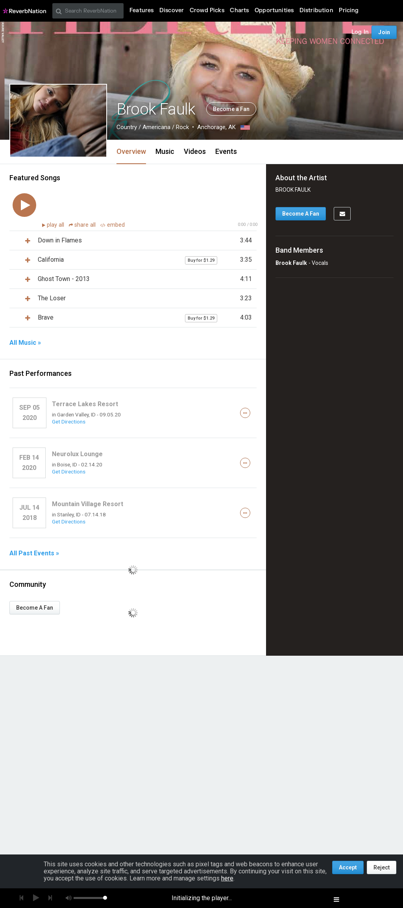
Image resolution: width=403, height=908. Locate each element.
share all (83, 225)
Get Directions (68, 421)
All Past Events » (34, 553)
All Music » (25, 342)
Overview (131, 151)
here (227, 878)
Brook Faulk (291, 263)
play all (56, 225)
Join (384, 32)
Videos (195, 151)
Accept (348, 867)
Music (164, 151)
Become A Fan (34, 608)
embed (112, 225)
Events (226, 151)
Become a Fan (231, 109)
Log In (360, 32)
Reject (381, 867)
